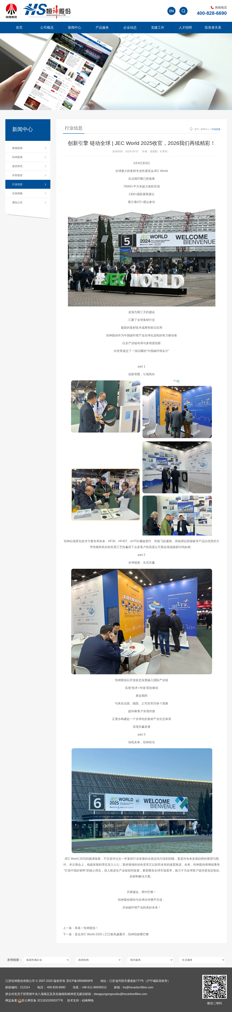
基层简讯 (17, 166)
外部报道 (17, 175)
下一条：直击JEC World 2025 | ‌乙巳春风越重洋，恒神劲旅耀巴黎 (106, 934)
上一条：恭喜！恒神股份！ (80, 928)
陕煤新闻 (17, 148)
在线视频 (17, 193)
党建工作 (157, 27)
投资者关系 (213, 27)
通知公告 (17, 202)
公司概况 (47, 27)
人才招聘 (185, 27)
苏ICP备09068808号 (79, 980)
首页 (19, 27)
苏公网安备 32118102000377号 (40, 1000)
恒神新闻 (17, 157)
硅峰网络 (88, 1000)
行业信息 (17, 184)
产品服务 (102, 27)
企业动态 (130, 27)
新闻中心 (74, 27)
